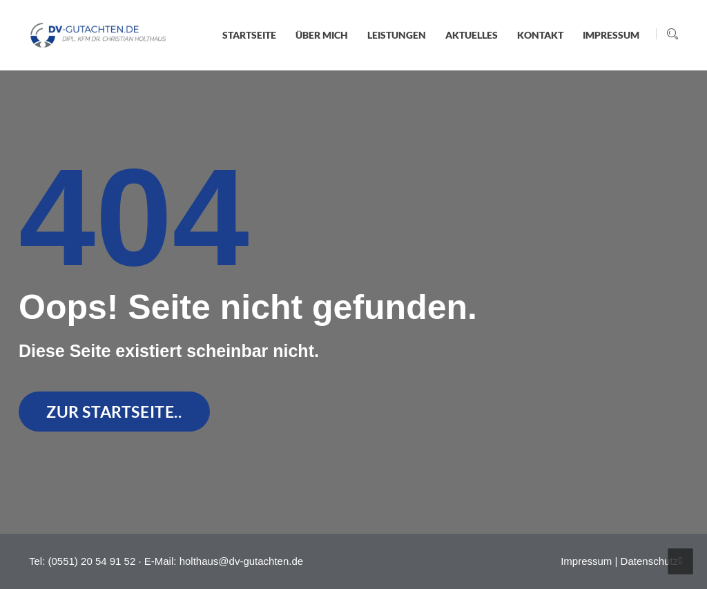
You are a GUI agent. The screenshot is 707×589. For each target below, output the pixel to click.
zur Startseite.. (114, 411)
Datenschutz (649, 561)
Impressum (586, 561)
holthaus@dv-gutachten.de (242, 561)
